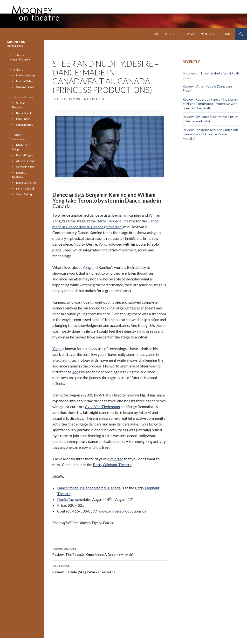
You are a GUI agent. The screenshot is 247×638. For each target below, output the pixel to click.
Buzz (228, 34)
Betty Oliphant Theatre (115, 221)
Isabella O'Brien (26, 182)
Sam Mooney (24, 124)
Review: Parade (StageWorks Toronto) (109, 568)
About (169, 34)
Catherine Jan (25, 167)
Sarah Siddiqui (25, 194)
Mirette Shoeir (25, 188)
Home (154, 34)
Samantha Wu (25, 87)
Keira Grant (23, 113)
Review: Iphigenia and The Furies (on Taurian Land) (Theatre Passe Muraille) (210, 134)
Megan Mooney (20, 59)
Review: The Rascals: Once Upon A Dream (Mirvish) (109, 551)
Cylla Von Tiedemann (102, 406)
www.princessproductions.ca (122, 511)
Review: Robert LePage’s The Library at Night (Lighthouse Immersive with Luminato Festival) (210, 103)
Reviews (189, 34)
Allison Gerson (25, 161)
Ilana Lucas (23, 119)
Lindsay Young (25, 75)
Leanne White (25, 81)
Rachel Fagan (24, 155)
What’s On (208, 34)
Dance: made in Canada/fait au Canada (89, 487)
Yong (103, 244)
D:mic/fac (60, 395)
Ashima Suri (95, 99)
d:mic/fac (115, 458)
